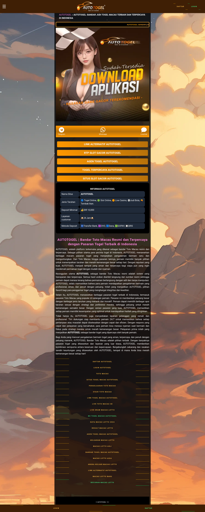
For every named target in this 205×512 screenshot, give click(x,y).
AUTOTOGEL (65, 14)
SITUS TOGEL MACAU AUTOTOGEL (102, 380)
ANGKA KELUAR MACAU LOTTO (102, 464)
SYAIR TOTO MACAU (102, 392)
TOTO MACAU (102, 374)
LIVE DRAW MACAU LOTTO (102, 410)
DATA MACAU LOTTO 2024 (102, 422)
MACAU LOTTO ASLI (102, 446)
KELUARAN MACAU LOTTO (102, 440)
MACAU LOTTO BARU (102, 477)
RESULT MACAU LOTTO (102, 428)
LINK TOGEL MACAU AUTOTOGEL (102, 398)
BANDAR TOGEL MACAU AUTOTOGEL (102, 452)
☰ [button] (4, 6)
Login (194, 7)
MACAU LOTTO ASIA (102, 458)
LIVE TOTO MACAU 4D (102, 404)
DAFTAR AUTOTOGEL (102, 362)
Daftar (180, 7)
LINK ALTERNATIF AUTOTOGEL (102, 470)
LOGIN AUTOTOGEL (102, 368)
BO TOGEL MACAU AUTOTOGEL (102, 416)
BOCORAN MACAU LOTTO (102, 483)
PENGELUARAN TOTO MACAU (102, 386)
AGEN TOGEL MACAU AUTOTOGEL (102, 434)
